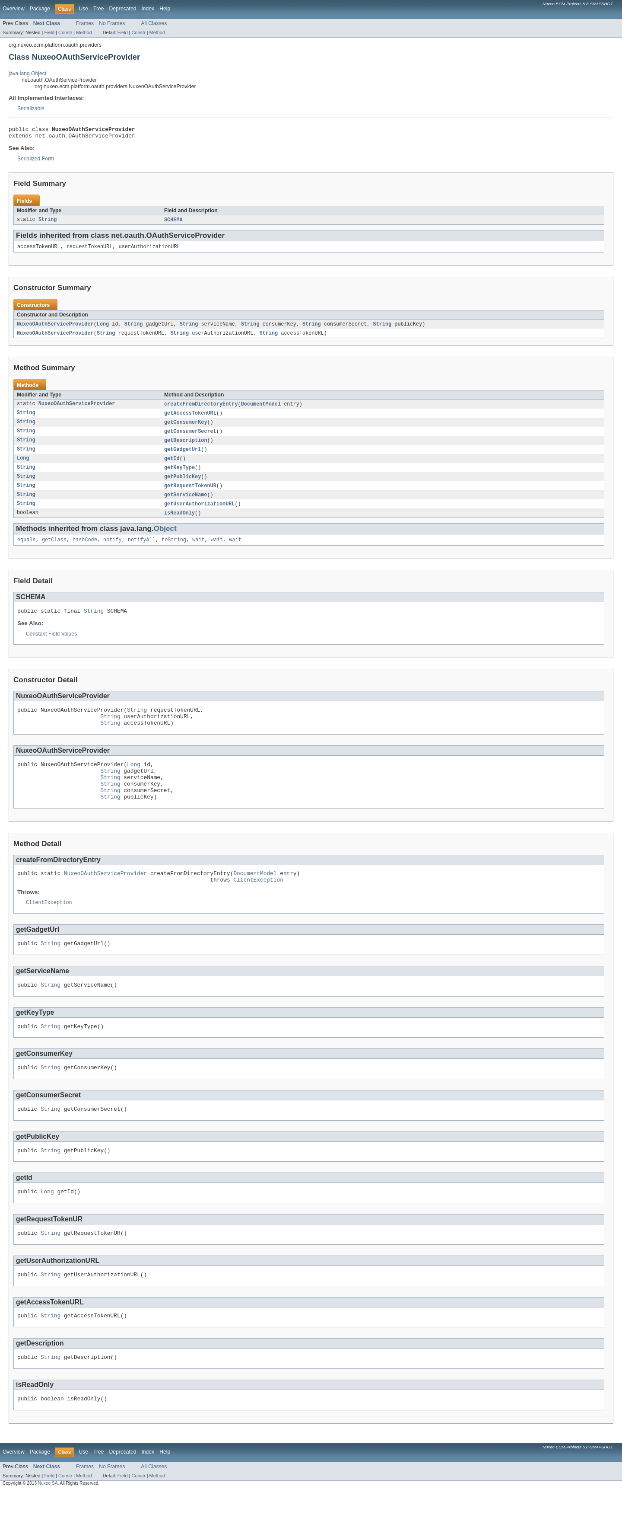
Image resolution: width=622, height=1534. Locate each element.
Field (49, 32)
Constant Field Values (51, 646)
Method (84, 32)
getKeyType (179, 475)
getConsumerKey (185, 428)
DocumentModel (261, 409)
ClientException (258, 906)
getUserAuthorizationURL (199, 513)
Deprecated (122, 9)
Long (103, 328)
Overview (14, 9)
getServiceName (185, 504)
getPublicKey (182, 485)
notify (112, 550)
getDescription (185, 447)
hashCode (85, 550)
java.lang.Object (27, 73)
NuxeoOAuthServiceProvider (55, 328)
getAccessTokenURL (190, 418)
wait (198, 550)
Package (40, 9)
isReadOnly (179, 523)
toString (174, 550)
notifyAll (142, 550)
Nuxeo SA (48, 1526)
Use (83, 9)
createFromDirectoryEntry (201, 409)
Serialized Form (35, 161)
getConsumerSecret (190, 437)
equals (26, 550)
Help (164, 9)
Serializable (30, 108)
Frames (85, 23)
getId (172, 466)
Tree (98, 9)
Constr (65, 32)
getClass (54, 550)
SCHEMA (173, 222)
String (47, 222)
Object (165, 539)
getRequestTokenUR (190, 494)
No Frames (112, 23)
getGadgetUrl (182, 456)
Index (147, 9)
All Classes (154, 23)
